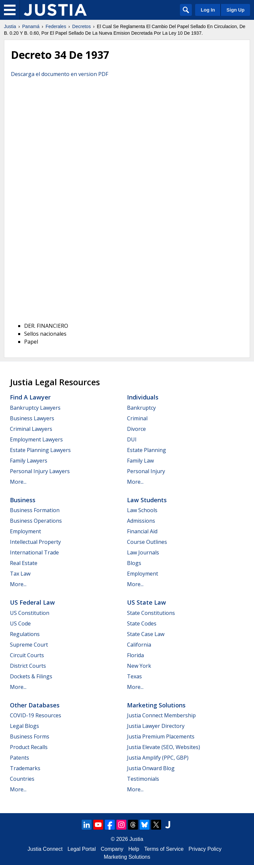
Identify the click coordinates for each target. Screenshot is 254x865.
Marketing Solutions (156, 705)
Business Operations (36, 520)
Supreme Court (29, 644)
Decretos (81, 26)
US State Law (146, 602)
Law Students (147, 500)
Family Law (140, 460)
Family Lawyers (28, 460)
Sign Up (235, 10)
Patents (19, 757)
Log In (208, 10)
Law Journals (143, 552)
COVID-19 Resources (35, 715)
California (139, 644)
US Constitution (29, 613)
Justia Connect (45, 849)
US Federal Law (32, 602)
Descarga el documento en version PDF (59, 74)
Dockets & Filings (31, 676)
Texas (134, 676)
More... (18, 481)
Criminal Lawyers (31, 428)
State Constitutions (151, 613)
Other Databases (35, 705)
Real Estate (23, 563)
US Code (20, 623)
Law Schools (142, 510)
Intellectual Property (35, 541)
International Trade (34, 552)
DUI (132, 439)
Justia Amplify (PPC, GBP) (158, 757)
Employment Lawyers (36, 439)
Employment (25, 531)
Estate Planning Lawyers (40, 450)
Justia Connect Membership (161, 715)
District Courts (28, 665)
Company (112, 849)
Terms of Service (164, 849)
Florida (135, 655)
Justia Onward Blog (151, 768)
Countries (22, 778)
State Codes (141, 623)
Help (133, 849)
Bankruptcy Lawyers (35, 407)
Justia (10, 26)
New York (139, 665)
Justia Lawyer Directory (156, 726)
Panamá (30, 26)
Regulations (25, 634)
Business (22, 500)
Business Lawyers (32, 418)
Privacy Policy (205, 849)
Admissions (141, 520)
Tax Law (20, 573)
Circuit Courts (27, 655)
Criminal (137, 418)
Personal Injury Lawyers (40, 471)
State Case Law (145, 634)
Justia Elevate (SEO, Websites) (163, 747)
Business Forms (29, 736)
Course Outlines (147, 541)
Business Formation (35, 510)
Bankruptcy (141, 407)
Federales (56, 26)
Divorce (136, 428)
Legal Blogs (24, 726)
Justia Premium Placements (160, 736)
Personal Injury (146, 471)
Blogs (134, 563)
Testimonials (143, 778)
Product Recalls (29, 747)
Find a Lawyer (30, 397)
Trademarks (25, 768)
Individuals (142, 397)
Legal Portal (81, 849)
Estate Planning (146, 450)
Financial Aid (142, 531)
